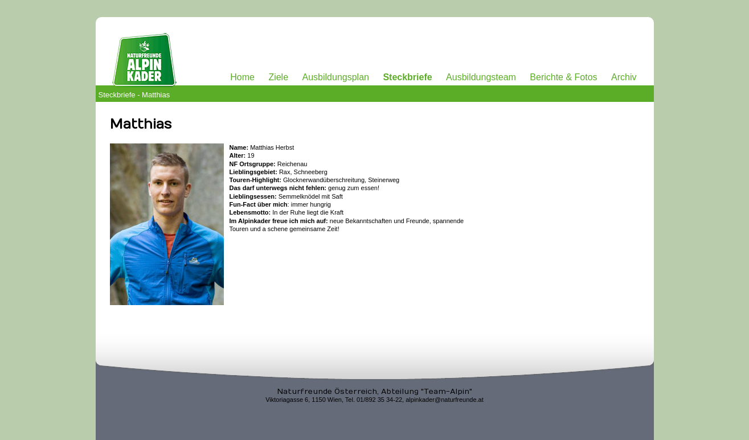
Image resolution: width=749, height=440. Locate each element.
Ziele (278, 77)
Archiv (623, 77)
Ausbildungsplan (335, 77)
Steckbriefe (407, 77)
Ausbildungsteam (481, 77)
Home (242, 77)
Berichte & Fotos (563, 77)
